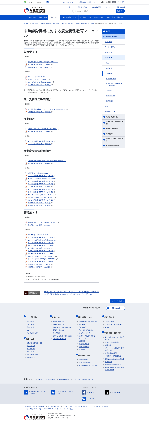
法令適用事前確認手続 (112, 338)
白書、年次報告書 (85, 358)
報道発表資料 (31, 345)
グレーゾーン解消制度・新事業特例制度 (114, 345)
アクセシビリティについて (104, 402)
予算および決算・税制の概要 (114, 140)
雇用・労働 (108, 57)
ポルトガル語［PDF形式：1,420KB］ (39, 82)
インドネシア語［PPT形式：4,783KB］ (40, 141)
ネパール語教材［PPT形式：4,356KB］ (40, 192)
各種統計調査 (83, 355)
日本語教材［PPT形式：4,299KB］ (38, 112)
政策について (111, 31)
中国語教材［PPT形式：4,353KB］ (38, 205)
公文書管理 (108, 358)
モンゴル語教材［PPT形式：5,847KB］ (40, 200)
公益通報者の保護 (111, 349)
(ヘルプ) (95, 2)
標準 (114, 2)
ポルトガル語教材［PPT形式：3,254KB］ (41, 256)
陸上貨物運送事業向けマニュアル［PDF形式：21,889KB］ (46, 109)
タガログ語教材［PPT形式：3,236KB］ (40, 251)
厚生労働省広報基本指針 (35, 339)
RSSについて (48, 405)
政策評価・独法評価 (112, 145)
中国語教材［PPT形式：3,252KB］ (38, 267)
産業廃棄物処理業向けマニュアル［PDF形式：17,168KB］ (46, 161)
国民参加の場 (121, 7)
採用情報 (82, 347)
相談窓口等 (109, 101)
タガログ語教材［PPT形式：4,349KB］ (40, 189)
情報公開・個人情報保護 (113, 352)
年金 (106, 106)
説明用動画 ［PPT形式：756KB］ (38, 67)
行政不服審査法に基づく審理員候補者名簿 (114, 365)
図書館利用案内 (64, 375)
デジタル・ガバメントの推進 (114, 355)
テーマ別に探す (32, 315)
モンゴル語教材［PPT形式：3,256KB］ (40, 262)
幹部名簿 (82, 322)
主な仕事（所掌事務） (86, 328)
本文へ (71, 7)
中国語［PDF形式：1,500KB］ (37, 79)
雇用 (107, 63)
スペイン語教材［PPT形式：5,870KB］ (40, 184)
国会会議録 (109, 134)
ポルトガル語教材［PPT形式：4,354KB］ (41, 195)
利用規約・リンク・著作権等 (34, 402)
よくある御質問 (95, 7)
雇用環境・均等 (111, 79)
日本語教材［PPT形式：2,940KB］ (38, 225)
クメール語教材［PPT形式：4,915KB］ (40, 181)
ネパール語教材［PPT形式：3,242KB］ (40, 254)
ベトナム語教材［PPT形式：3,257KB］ (40, 237)
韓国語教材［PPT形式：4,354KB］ (38, 203)
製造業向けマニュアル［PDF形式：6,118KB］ (42, 62)
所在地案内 (82, 325)
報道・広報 (31, 335)
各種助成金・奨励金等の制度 (114, 123)
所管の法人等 (50, 375)
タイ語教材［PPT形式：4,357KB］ (38, 187)
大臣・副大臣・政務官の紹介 (88, 319)
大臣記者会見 (31, 342)
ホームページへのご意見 (65, 405)
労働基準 (109, 73)
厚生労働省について (86, 315)
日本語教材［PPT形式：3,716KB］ (38, 65)
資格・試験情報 (84, 344)
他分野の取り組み (111, 111)
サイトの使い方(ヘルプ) (33, 405)
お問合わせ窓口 (82, 7)
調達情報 (108, 341)
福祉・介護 (108, 52)
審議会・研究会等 (112, 128)
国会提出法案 (109, 319)
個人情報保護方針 (53, 402)
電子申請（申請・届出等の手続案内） (114, 334)
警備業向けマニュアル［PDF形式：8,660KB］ (42, 222)
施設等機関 (82, 338)
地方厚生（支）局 (85, 330)
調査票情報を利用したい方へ (88, 361)
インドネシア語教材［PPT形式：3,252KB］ (41, 240)
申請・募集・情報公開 (113, 330)
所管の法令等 (110, 315)
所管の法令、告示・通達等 (114, 322)
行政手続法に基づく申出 (113, 360)
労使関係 (109, 90)
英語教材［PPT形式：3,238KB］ (38, 235)
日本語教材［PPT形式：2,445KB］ (38, 132)
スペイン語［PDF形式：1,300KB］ (39, 85)
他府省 (40, 375)
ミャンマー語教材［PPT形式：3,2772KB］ (41, 259)
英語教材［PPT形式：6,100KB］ (38, 173)
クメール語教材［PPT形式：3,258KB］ (40, 243)
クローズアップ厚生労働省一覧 (83, 375)
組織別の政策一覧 (112, 117)
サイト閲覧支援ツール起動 (83, 2)
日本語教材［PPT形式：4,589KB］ (38, 163)
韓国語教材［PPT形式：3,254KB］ (38, 264)
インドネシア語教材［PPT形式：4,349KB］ (41, 178)
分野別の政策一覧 (112, 36)
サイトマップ (108, 7)
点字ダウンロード (68, 2)
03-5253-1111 (59, 414)
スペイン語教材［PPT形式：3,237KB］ (40, 245)
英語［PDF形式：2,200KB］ (36, 77)
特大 (123, 2)
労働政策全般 (110, 96)
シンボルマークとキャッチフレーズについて (77, 402)
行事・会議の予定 (32, 350)
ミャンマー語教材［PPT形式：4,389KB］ (41, 197)
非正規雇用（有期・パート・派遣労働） (114, 85)
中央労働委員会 (84, 341)
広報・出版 (30, 347)
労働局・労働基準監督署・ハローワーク (88, 335)
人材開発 (109, 68)
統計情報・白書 (85, 352)
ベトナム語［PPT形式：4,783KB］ (38, 144)
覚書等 (107, 325)
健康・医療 (108, 42)
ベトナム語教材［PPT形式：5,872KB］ (40, 176)
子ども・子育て (110, 47)
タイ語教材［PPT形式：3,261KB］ (38, 248)
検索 (121, 11)
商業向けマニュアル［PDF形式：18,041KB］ (42, 129)
